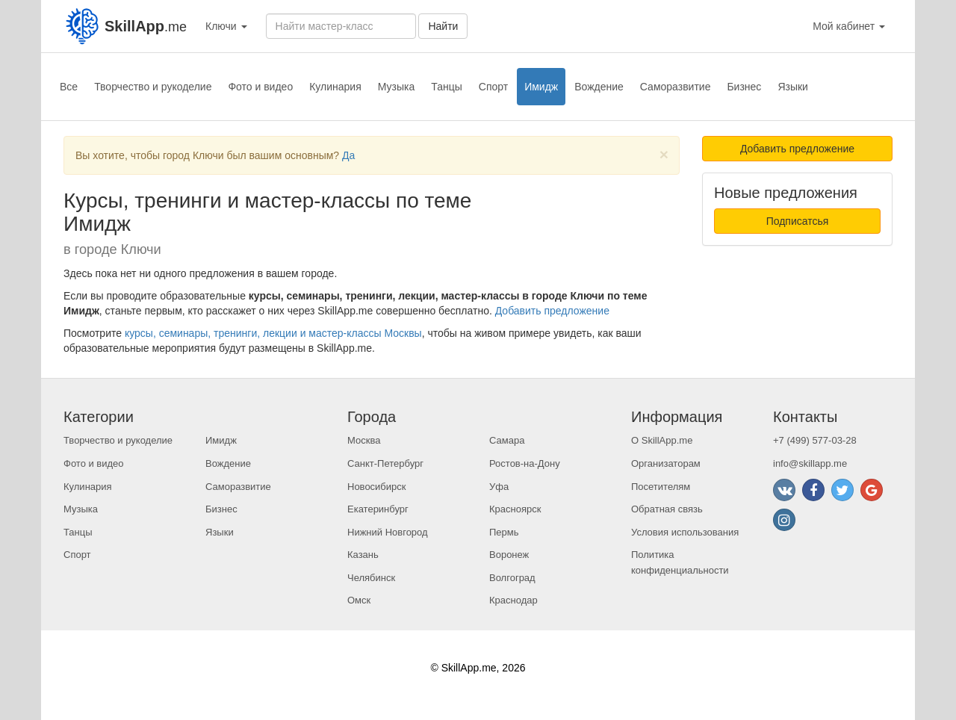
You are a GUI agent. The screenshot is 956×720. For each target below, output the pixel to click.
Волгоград (512, 577)
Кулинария (335, 87)
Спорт (493, 87)
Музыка (396, 87)
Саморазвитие (675, 87)
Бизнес (744, 87)
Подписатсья (797, 221)
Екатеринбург (378, 509)
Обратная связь (667, 509)
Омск (358, 600)
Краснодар (513, 600)
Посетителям (660, 486)
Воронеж (509, 554)
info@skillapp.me (810, 463)
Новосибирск (376, 486)
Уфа (499, 486)
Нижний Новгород (387, 532)
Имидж (541, 87)
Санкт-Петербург (385, 463)
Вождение (599, 87)
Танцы (446, 87)
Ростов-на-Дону (524, 463)
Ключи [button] (226, 26)
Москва (363, 440)
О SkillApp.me (661, 440)
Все (69, 87)
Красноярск (515, 509)
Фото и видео (260, 87)
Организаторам (666, 463)
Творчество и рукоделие (152, 87)
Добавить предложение (552, 311)
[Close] (663, 154)
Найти (443, 26)
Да (348, 155)
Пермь (504, 532)
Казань (363, 554)
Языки (792, 87)
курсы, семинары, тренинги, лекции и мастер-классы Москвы (273, 333)
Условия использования (685, 532)
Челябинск (371, 577)
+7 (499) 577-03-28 (815, 440)
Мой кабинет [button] (849, 26)
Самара (506, 440)
